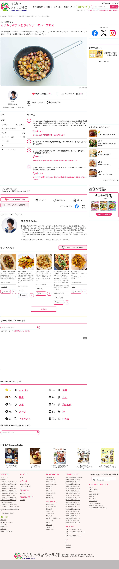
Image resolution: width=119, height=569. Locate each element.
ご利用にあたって (93, 489)
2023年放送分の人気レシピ (73, 518)
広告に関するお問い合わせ (96, 505)
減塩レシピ (3, 520)
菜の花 (27, 331)
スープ (22, 412)
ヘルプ (91, 487)
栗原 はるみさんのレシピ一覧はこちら (58, 240)
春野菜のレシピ (50, 504)
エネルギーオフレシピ (6, 522)
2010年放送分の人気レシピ (73, 488)
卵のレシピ (49, 488)
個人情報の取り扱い (94, 494)
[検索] (103, 480)
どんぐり (22, 290)
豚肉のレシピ (49, 497)
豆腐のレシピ (49, 486)
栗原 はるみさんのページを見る (32, 240)
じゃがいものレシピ (51, 484)
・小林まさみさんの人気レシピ (8, 504)
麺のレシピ (49, 509)
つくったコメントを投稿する (14, 205)
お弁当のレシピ (50, 511)
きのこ (22, 331)
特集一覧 (22, 500)
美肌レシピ (3, 524)
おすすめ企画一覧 (103, 61)
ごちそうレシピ (50, 513)
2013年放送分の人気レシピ (73, 495)
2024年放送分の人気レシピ (73, 520)
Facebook (68, 545)
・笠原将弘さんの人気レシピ (8, 491)
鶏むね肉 (66, 404)
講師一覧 (2, 479)
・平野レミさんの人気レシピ (8, 500)
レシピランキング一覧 (112, 180)
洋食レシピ (49, 525)
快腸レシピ (3, 529)
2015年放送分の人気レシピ (73, 500)
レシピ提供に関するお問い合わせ (98, 507)
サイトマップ (92, 498)
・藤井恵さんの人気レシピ (7, 502)
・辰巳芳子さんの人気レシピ (8, 497)
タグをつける (61, 200)
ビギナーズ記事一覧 (25, 486)
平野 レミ (95, 10)
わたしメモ (42, 200)
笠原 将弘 (17, 331)
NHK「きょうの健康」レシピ (73, 535)
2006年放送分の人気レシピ (73, 479)
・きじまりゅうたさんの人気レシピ (9, 506)
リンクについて (93, 501)
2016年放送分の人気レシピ (73, 502)
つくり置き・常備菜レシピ (53, 518)
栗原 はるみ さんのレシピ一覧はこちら (13, 107)
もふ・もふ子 (59, 297)
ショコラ (4, 287)
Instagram (68, 547)
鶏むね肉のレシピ (50, 493)
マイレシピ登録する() (42, 94)
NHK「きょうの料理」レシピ (73, 529)
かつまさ (39, 288)
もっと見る (44, 309)
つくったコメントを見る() (72, 94)
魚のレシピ (49, 491)
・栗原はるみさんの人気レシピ (8, 481)
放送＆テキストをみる (104, 214)
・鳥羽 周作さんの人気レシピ (8, 495)
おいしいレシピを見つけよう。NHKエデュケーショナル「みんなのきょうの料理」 (13, 6)
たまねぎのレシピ (50, 477)
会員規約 (91, 492)
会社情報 (91, 496)
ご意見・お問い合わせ (95, 503)
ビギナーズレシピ (24, 484)
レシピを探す (38, 7)
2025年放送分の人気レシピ (73, 522)
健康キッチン (83, 7)
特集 (48, 7)
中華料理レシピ (50, 527)
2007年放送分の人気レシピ (73, 481)
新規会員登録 (106, 3)
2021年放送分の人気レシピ (73, 513)
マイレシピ (115, 3)
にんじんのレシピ (50, 481)
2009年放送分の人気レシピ (73, 486)
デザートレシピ (50, 520)
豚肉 (64, 390)
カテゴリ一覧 (4, 477)
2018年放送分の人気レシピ (73, 506)
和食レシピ (49, 522)
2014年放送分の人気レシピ (73, 497)
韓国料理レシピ (50, 529)
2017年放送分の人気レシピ (73, 504)
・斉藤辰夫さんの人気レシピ (8, 488)
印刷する (79, 200)
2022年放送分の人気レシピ (73, 516)
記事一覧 (57, 7)
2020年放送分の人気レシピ (73, 511)
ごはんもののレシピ (51, 506)
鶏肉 (21, 397)
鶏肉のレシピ (49, 495)
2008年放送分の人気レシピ (73, 484)
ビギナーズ (68, 7)
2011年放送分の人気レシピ (73, 491)
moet (73, 287)
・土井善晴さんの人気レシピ (8, 484)
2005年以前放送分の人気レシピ (74, 477)
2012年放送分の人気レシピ (73, 493)
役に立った (5, 292)
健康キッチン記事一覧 (6, 531)
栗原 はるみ (13, 104)
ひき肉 (90, 10)
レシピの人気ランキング (6, 513)
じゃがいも (24, 419)
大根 (21, 404)
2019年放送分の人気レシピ (73, 509)
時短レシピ (49, 516)
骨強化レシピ (4, 526)
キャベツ (23, 390)
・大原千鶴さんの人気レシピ (8, 486)
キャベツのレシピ (50, 479)
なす (64, 397)
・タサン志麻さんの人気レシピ (8, 493)
